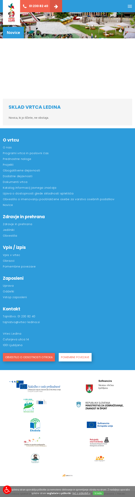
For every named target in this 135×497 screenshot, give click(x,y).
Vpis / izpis (14, 247)
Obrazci (9, 261)
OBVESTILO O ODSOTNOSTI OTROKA (29, 357)
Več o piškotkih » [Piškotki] (81, 493)
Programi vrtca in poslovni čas (26, 153)
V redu (98, 493)
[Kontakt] (56, 6)
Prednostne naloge (17, 159)
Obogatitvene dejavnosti (21, 170)
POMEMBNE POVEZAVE (75, 357)
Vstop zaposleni (15, 297)
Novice (8, 205)
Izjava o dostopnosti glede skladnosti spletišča (38, 193)
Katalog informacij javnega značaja (29, 188)
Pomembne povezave (19, 266)
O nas (7, 147)
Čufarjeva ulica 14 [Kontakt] (16, 339)
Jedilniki (8, 230)
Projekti (8, 165)
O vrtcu (11, 140)
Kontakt (11, 309)
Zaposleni (13, 278)
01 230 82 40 (35, 6)
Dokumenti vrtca (15, 182)
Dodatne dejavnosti (18, 176)
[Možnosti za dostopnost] (7, 489)
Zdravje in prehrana (24, 217)
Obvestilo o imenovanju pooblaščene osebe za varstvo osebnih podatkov (59, 199)
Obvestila (10, 236)
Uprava (8, 286)
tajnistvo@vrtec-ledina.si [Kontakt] (21, 322)
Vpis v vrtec (11, 255)
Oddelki (8, 291)
